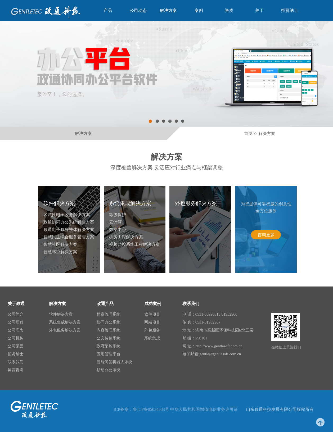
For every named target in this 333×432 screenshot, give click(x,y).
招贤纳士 (289, 10)
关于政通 (16, 303)
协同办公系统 (108, 322)
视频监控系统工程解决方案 (134, 244)
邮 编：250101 (194, 338)
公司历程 (16, 322)
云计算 (115, 222)
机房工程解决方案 (126, 237)
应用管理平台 (108, 354)
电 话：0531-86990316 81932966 (209, 314)
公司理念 (16, 330)
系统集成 (152, 338)
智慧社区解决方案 (60, 244)
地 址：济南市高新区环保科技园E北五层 (217, 330)
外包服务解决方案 (196, 203)
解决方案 (168, 10)
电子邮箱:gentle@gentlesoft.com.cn (211, 354)
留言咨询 (16, 370)
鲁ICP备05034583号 (151, 409)
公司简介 (16, 314)
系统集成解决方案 (130, 203)
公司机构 (16, 338)
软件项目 (152, 314)
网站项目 (152, 322)
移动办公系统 (108, 370)
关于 (259, 10)
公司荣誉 (16, 346)
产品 (108, 10)
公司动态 (138, 10)
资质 (229, 10)
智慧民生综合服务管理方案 (68, 237)
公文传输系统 (108, 338)
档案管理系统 (108, 314)
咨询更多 (266, 235)
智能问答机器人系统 (114, 362)
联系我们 (16, 362)
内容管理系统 (108, 330)
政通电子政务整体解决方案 (68, 229)
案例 (199, 10)
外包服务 (152, 330)
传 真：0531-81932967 (201, 322)
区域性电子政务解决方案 (66, 214)
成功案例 (152, 303)
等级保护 (117, 214)
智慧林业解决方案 (60, 251)
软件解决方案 (59, 203)
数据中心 (117, 229)
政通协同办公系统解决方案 (68, 222)
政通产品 (105, 303)
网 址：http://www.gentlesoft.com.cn (212, 346)
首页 (248, 133)
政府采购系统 (108, 346)
